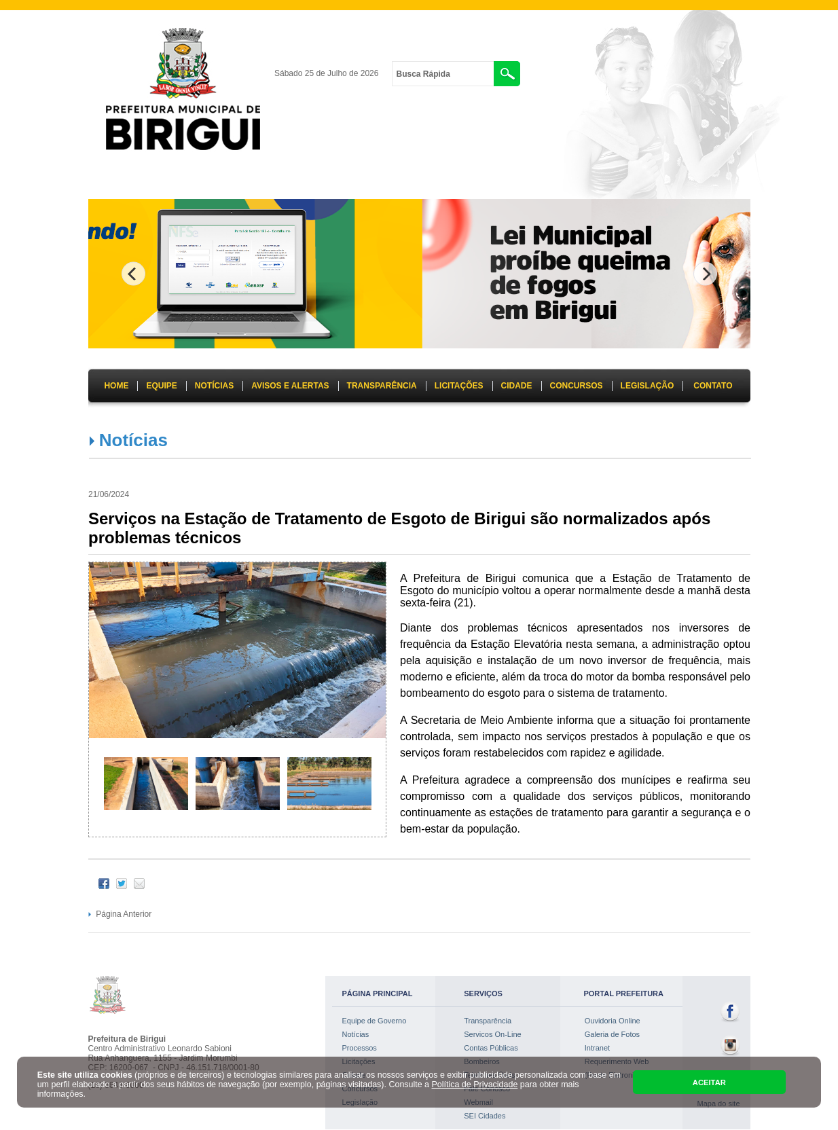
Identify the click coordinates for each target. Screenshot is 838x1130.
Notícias (133, 440)
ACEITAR (709, 1082)
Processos (359, 1048)
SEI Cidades (484, 1116)
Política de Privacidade (475, 1084)
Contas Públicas (491, 1048)
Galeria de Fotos (612, 1034)
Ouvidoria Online (612, 1021)
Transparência (487, 1021)
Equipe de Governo (374, 1021)
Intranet (597, 1048)
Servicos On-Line (492, 1034)
